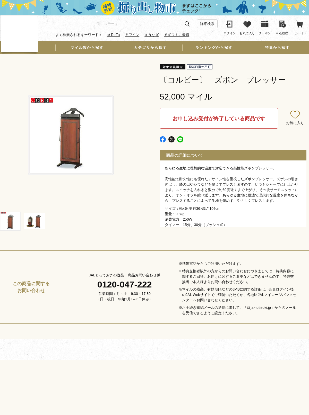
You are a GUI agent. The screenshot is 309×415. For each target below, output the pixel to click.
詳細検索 (207, 24)
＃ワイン (132, 35)
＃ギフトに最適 (176, 35)
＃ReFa (113, 35)
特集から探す (277, 48)
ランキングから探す (214, 48)
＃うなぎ (151, 35)
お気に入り (295, 123)
